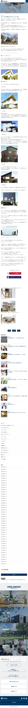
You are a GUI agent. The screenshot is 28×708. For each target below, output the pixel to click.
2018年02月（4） (4, 530)
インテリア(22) (3, 429)
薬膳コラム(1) (3, 456)
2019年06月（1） (4, 496)
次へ (19, 330)
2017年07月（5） (4, 545)
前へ (9, 330)
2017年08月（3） (4, 543)
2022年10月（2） (4, 482)
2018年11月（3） (4, 509)
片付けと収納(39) (4, 432)
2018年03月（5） (4, 527)
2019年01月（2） (4, 505)
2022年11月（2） (4, 480)
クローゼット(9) (4, 438)
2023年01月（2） (4, 476)
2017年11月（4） (4, 536)
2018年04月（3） (4, 525)
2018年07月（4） (4, 518)
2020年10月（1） (4, 487)
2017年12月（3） (4, 534)
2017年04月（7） (4, 552)
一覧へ (14, 330)
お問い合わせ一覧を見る (14, 664)
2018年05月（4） (4, 523)
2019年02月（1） (4, 503)
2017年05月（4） (4, 550)
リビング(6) (3, 441)
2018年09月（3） (4, 514)
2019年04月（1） (4, 498)
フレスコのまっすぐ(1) (5, 427)
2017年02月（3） (4, 557)
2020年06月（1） (4, 491)
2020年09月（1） (4, 489)
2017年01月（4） (4, 559)
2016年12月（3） (4, 561)
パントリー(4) (3, 436)
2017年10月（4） (4, 539)
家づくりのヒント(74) (5, 434)
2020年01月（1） (4, 494)
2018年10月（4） (4, 512)
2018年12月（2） (4, 507)
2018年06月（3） (4, 521)
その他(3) (2, 443)
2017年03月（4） (4, 554)
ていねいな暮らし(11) (5, 450)
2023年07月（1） (4, 467)
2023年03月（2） (4, 471)
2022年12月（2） (4, 478)
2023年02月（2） (4, 473)
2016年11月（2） (4, 563)
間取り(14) (3, 454)
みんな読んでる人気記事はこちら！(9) (7, 425)
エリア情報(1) (3, 459)
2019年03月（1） (4, 500)
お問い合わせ (14, 702)
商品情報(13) (3, 445)
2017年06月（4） (4, 548)
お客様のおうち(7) (4, 447)
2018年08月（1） (4, 516)
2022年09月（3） (4, 485)
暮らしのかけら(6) (4, 452)
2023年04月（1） (4, 469)
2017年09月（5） (4, 541)
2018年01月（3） (4, 532)
